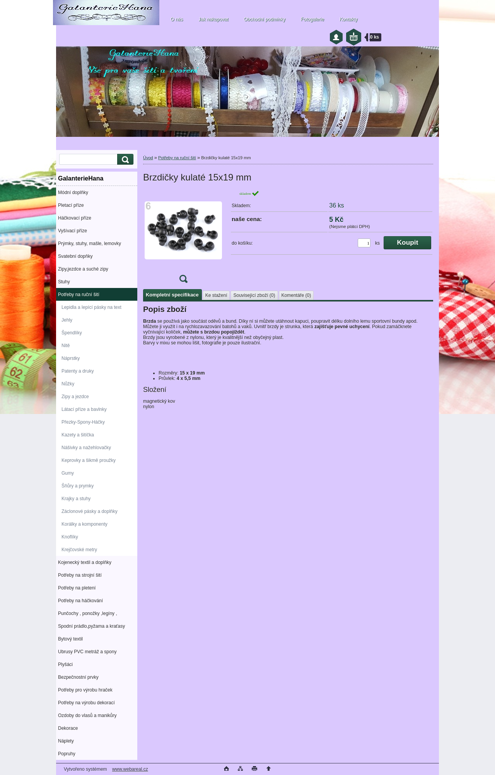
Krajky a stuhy (75, 498)
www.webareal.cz (130, 769)
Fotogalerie (312, 19)
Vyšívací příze (72, 230)
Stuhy (64, 281)
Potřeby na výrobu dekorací (86, 702)
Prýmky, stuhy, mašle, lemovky (89, 243)
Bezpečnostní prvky (78, 677)
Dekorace (68, 728)
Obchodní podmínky (264, 19)
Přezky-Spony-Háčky (83, 422)
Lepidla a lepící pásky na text (91, 307)
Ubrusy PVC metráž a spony (87, 651)
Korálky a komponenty (84, 524)
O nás (177, 19)
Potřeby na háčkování (80, 600)
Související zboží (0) (254, 295)
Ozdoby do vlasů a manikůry (87, 715)
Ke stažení (216, 295)
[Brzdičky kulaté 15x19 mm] (183, 239)
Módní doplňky (73, 192)
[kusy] (364, 242)
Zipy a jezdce (75, 396)
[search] (124, 159)
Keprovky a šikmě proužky (88, 460)
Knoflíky (69, 537)
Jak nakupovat (213, 19)
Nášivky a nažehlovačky (86, 447)
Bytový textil (70, 639)
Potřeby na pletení (77, 588)
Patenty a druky (77, 371)
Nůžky (67, 384)
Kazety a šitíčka (77, 435)
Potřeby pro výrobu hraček (85, 690)
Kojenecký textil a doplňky (84, 562)
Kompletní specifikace (172, 295)
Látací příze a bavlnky (84, 409)
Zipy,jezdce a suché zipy (83, 269)
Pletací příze (71, 205)
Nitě (65, 345)
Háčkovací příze (74, 218)
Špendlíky (71, 333)
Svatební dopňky (75, 256)
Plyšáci (65, 664)
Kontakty (349, 19)
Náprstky (70, 358)
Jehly (66, 320)
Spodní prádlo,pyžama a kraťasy (91, 626)
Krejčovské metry (79, 549)
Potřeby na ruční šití (78, 294)
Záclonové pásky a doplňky (89, 511)
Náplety (66, 741)
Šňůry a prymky (77, 486)
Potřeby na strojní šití (80, 575)
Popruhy (66, 753)
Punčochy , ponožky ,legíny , (87, 613)
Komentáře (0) (296, 295)
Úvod (148, 157)
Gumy (67, 473)
